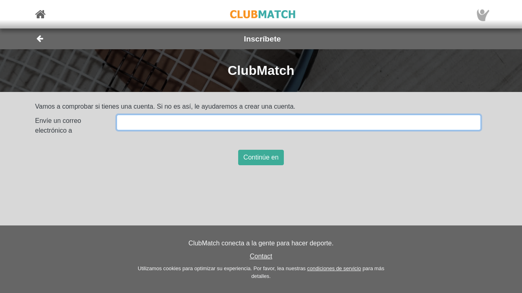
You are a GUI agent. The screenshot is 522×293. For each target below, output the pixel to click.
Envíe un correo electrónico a (58, 125)
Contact (261, 256)
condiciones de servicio (334, 268)
